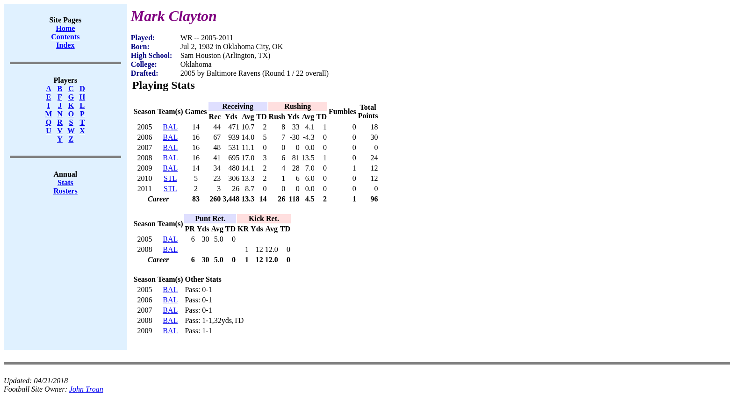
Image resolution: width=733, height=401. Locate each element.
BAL (170, 127)
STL (170, 178)
